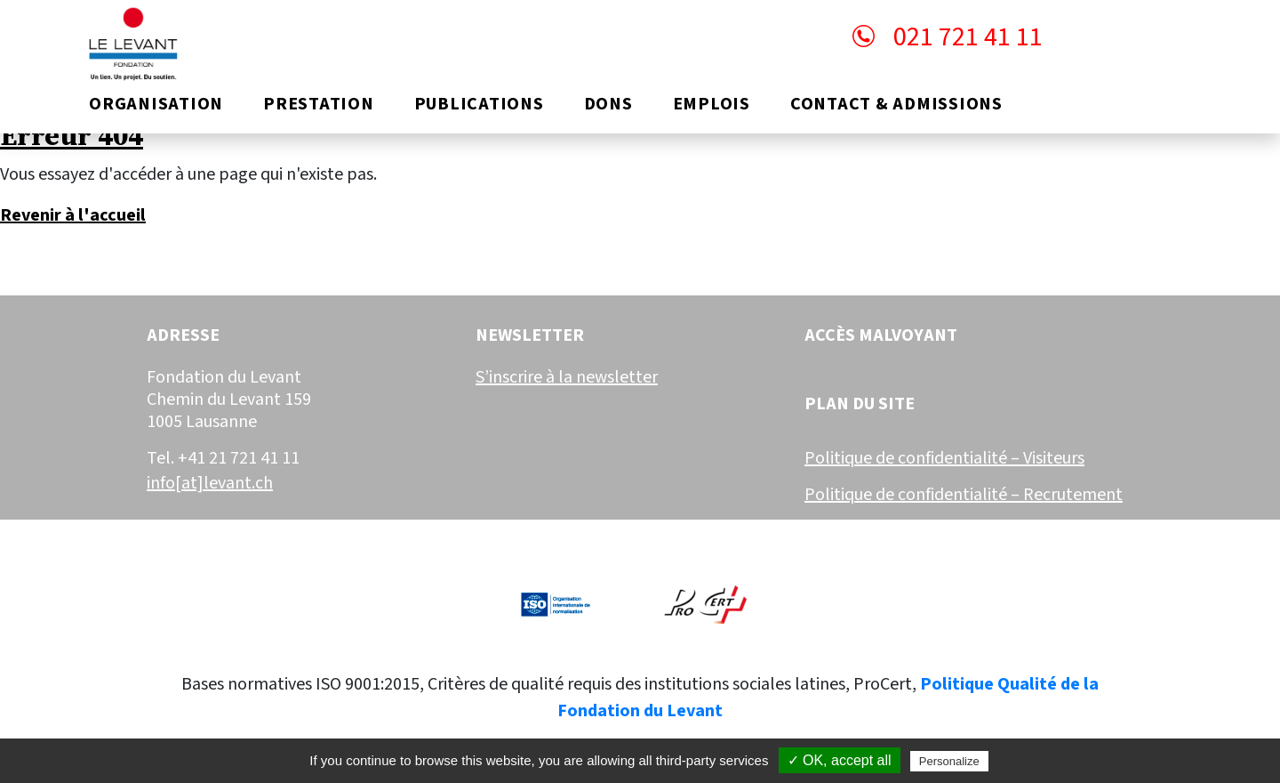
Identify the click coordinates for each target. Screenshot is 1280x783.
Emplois (711, 104)
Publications (479, 104)
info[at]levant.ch (210, 483)
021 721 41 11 (947, 37)
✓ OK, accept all (840, 760)
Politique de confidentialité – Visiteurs (944, 458)
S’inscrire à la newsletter (567, 377)
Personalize (949, 761)
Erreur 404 (71, 137)
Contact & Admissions (896, 104)
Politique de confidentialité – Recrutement (963, 494)
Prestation (318, 104)
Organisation (156, 104)
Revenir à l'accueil (73, 215)
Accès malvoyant (880, 335)
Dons (608, 104)
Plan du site (859, 404)
